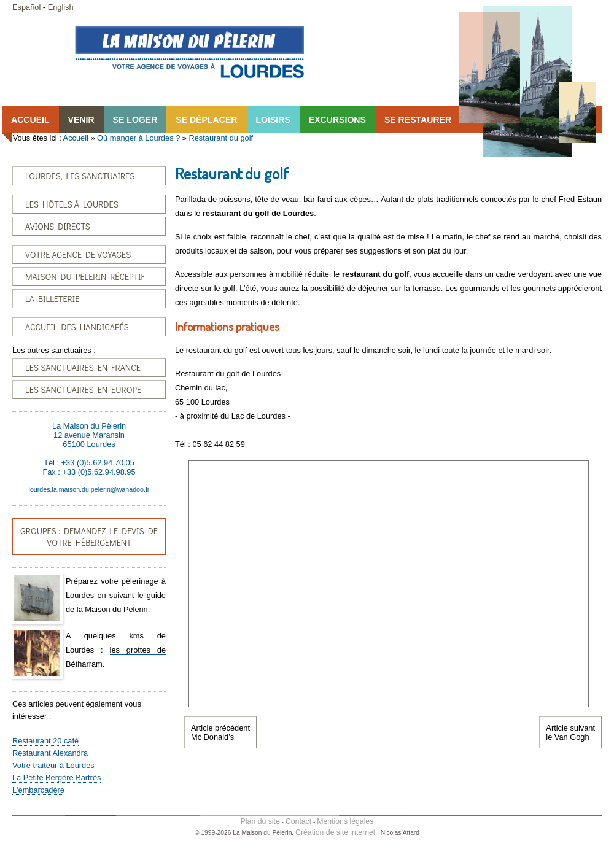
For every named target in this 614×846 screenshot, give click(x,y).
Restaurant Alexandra (50, 753)
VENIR (81, 120)
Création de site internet (335, 832)
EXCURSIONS (337, 120)
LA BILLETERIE (52, 299)
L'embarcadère (38, 789)
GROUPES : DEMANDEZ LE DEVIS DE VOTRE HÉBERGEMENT (89, 536)
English (61, 7)
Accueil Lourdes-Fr (189, 51)
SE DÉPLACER (206, 120)
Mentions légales (345, 821)
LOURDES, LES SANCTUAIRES (79, 176)
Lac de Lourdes (258, 416)
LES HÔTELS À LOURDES (72, 204)
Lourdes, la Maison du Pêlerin (527, 81)
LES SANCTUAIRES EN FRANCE (83, 367)
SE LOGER (135, 120)
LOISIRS (273, 120)
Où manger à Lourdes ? (138, 137)
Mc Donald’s (212, 737)
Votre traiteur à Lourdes (53, 765)
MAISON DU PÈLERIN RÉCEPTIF (85, 276)
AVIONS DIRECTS (57, 226)
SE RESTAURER (417, 120)
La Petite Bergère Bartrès (56, 777)
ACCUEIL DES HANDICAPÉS (77, 327)
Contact (298, 821)
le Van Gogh (567, 737)
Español (26, 7)
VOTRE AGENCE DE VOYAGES (78, 254)
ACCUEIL (30, 120)
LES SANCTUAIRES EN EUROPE (83, 389)
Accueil (75, 137)
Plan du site (260, 821)
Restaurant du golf (221, 137)
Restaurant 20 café (45, 740)
